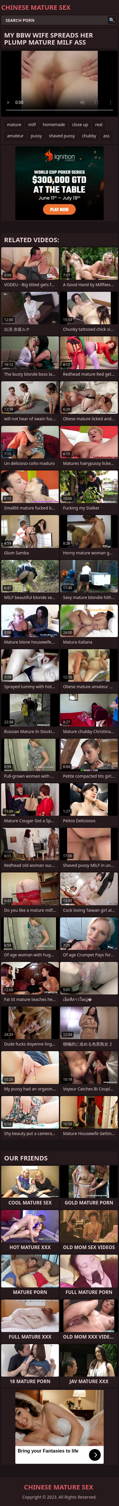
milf (32, 124)
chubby (89, 136)
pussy (36, 136)
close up (80, 124)
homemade (54, 124)
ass (106, 136)
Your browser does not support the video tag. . (59, 84)
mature (14, 124)
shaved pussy (62, 136)
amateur (15, 136)
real (99, 124)
